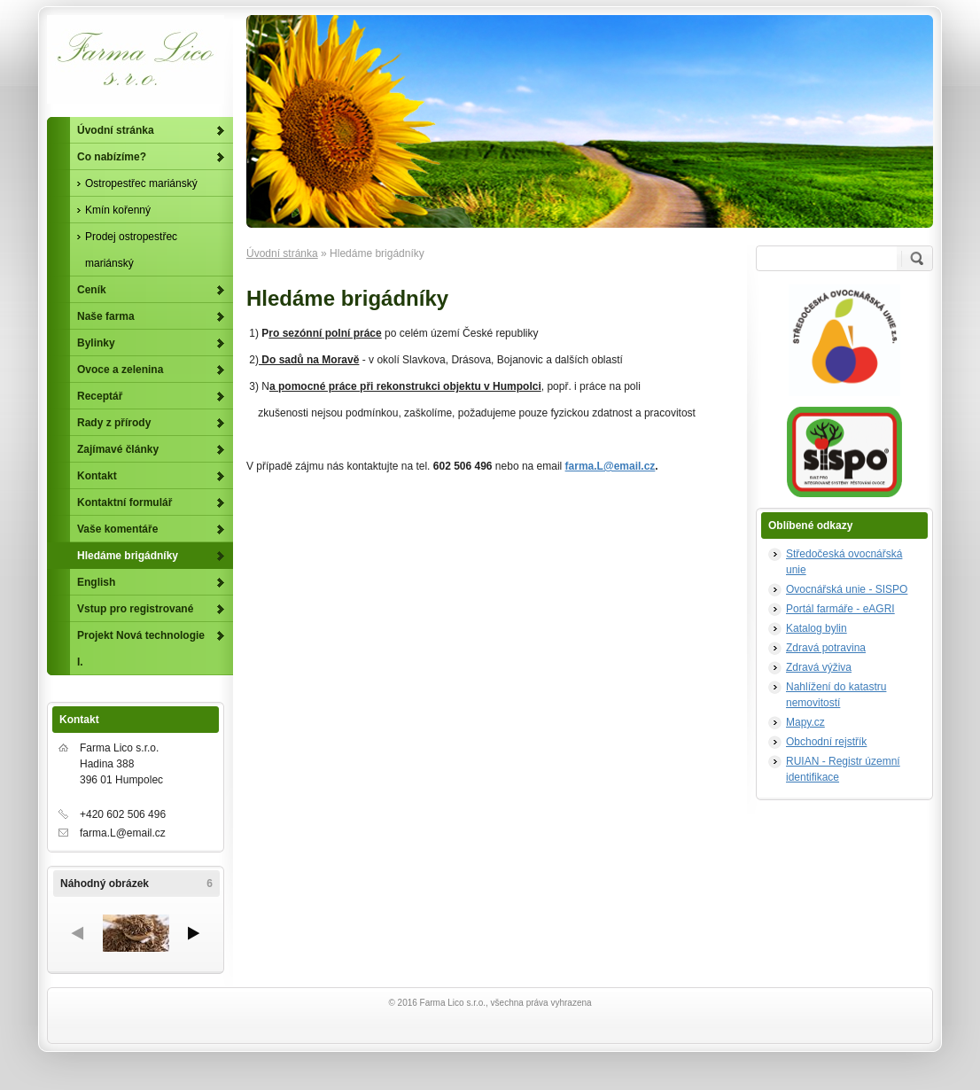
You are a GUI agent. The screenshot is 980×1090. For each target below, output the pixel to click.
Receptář (99, 396)
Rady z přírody (114, 423)
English (96, 582)
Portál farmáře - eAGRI (840, 609)
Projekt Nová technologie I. (141, 648)
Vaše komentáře (117, 529)
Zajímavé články (118, 449)
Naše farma (106, 316)
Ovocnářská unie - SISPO (846, 589)
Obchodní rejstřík (826, 742)
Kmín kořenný (118, 210)
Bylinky (96, 343)
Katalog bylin (816, 628)
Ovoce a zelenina (120, 369)
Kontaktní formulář (124, 502)
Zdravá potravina (826, 648)
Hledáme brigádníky (127, 555)
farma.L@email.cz (610, 466)
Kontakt (97, 476)
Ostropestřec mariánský (141, 183)
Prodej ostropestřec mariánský (131, 249)
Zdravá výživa (819, 667)
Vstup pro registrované (135, 609)
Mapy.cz (805, 722)
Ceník (91, 290)
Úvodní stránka (282, 253)
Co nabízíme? (111, 157)
